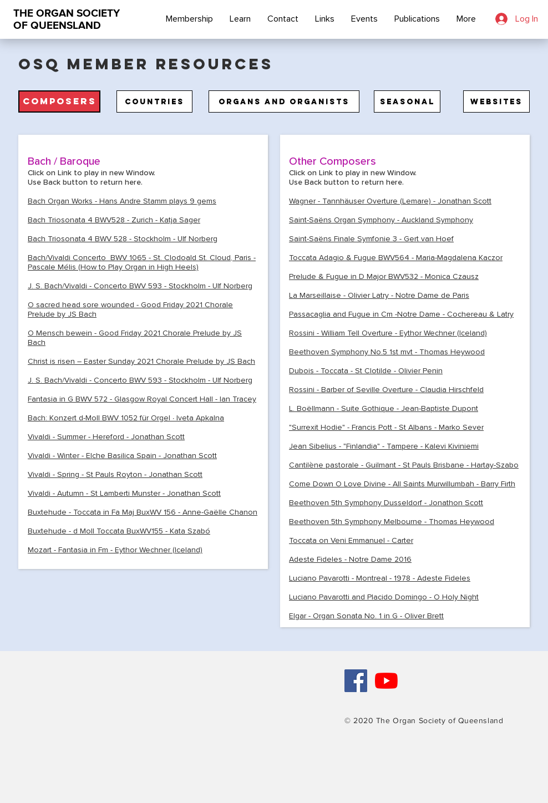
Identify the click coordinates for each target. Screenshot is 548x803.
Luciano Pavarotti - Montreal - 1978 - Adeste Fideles (379, 578)
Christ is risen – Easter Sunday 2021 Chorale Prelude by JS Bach (141, 361)
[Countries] (154, 101)
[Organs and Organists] (284, 101)
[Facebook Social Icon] (355, 680)
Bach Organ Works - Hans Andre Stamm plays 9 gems (122, 201)
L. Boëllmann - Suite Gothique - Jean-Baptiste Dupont (383, 408)
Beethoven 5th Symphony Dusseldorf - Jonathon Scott (386, 502)
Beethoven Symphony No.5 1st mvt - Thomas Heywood (387, 352)
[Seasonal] (407, 101)
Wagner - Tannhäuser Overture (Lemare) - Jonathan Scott (390, 201)
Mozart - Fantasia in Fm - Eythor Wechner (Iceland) (115, 550)
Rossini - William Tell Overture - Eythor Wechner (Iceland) (388, 333)
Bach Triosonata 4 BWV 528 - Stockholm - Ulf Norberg (122, 238)
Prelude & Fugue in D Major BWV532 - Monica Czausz (384, 276)
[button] (59, 101)
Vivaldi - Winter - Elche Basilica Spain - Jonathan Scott (122, 455)
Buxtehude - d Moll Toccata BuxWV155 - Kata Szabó (119, 531)
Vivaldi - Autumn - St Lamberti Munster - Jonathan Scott (124, 493)
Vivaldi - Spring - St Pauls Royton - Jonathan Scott (115, 474)
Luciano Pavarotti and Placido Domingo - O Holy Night (384, 597)
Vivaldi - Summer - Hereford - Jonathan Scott (106, 436)
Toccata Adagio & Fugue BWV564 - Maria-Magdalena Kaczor (396, 257)
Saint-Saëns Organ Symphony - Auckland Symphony (381, 220)
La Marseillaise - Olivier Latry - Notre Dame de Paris (379, 295)
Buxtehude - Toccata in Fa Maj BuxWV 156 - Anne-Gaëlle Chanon (142, 512)
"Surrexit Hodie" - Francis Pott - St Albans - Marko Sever (386, 427)
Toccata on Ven (351, 540)
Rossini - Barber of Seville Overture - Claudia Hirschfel (384, 389)
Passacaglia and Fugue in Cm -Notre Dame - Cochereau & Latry (401, 314)
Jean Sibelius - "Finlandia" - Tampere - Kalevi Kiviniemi (384, 446)
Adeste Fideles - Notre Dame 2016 (350, 559)
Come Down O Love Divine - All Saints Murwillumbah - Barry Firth (402, 484)
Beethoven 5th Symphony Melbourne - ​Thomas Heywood (391, 521)
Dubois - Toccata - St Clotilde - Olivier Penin (366, 370)
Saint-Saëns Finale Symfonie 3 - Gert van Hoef (371, 238)
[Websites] (496, 101)
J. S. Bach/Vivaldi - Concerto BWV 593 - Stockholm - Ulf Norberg (140, 286)
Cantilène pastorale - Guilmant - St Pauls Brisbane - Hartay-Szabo (404, 465)
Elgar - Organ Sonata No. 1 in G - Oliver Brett (366, 616)
